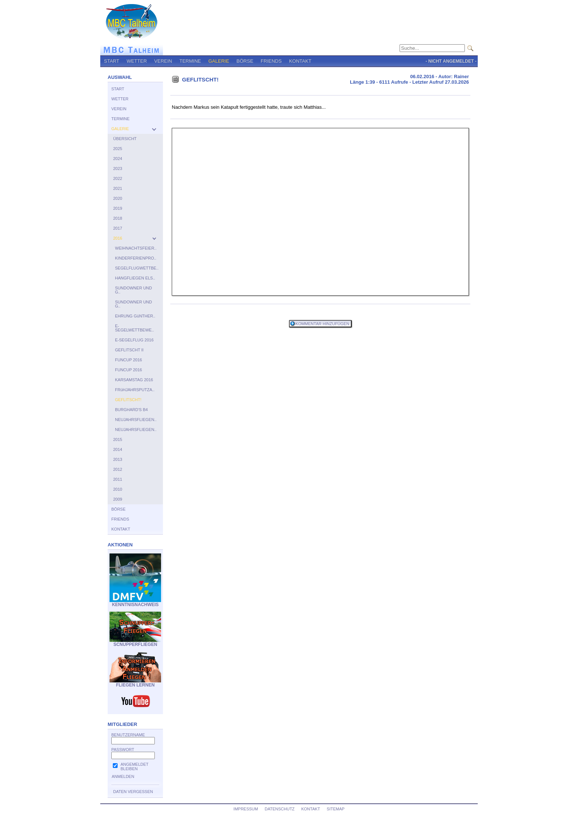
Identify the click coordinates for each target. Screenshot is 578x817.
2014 (117, 449)
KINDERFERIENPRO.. (135, 258)
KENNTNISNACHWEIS (135, 602)
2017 (117, 228)
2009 (117, 499)
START (111, 61)
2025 (117, 148)
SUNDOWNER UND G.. (133, 290)
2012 (117, 469)
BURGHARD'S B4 (131, 409)
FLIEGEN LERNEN (135, 683)
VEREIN (163, 61)
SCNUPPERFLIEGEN (135, 642)
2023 (117, 168)
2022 (117, 178)
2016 (117, 238)
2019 (117, 208)
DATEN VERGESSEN (133, 791)
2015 (117, 439)
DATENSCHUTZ (280, 809)
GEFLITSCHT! (128, 399)
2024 (117, 158)
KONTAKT (300, 61)
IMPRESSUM (245, 809)
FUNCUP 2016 (128, 360)
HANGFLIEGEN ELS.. (135, 278)
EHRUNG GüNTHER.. (135, 316)
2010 (117, 489)
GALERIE (218, 61)
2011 (117, 479)
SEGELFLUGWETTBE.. (137, 268)
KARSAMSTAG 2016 (134, 380)
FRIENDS (271, 61)
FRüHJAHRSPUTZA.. (134, 389)
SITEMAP (335, 809)
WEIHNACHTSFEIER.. (135, 248)
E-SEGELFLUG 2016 (134, 340)
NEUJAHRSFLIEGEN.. (135, 419)
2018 (117, 218)
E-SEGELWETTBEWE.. (134, 328)
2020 (117, 198)
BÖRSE (245, 61)
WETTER (136, 61)
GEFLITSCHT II (129, 350)
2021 (117, 188)
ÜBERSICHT (125, 138)
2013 (117, 459)
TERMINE (190, 61)
